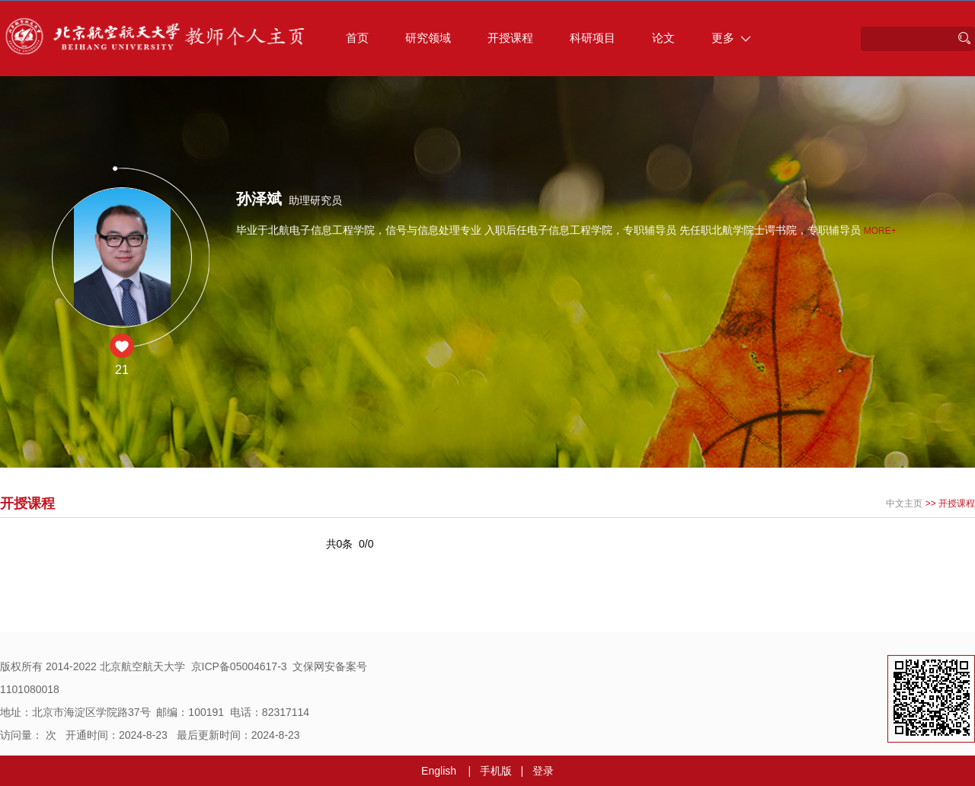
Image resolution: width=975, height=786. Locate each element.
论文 (663, 37)
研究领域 (428, 37)
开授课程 (510, 37)
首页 (357, 37)
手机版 (496, 771)
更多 (731, 37)
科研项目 (592, 37)
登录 (543, 771)
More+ (880, 230)
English (438, 771)
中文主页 (904, 503)
